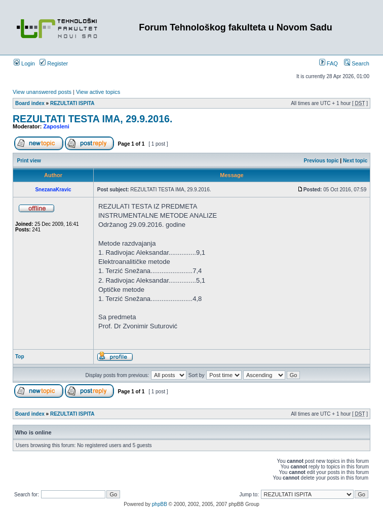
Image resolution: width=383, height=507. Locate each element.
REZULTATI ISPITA (72, 103)
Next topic (355, 160)
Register (54, 63)
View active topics (98, 92)
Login (24, 63)
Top (19, 356)
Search (356, 63)
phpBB (159, 504)
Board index (30, 103)
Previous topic (321, 160)
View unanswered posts (42, 92)
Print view (29, 160)
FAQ (328, 63)
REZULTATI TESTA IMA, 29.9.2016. (92, 118)
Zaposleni (56, 126)
